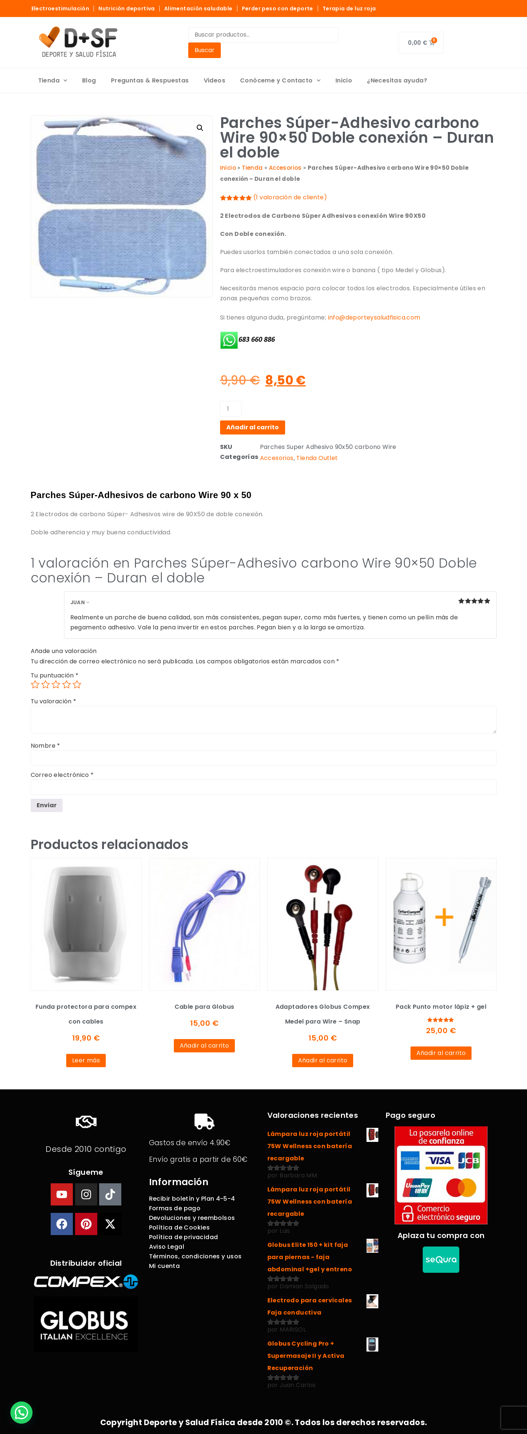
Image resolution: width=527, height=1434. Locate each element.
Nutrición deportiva (126, 8)
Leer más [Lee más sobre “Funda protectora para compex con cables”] (86, 1060)
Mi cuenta (164, 1266)
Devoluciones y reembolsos (192, 1218)
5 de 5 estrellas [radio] (76, 684)
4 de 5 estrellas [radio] (66, 684)
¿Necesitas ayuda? (397, 80)
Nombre (45, 746)
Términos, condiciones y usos (195, 1256)
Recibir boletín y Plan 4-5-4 (192, 1198)
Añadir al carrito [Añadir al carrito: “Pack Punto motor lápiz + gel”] (441, 1053)
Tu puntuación (55, 676)
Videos (214, 80)
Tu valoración (54, 701)
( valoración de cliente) (290, 197)
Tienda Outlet (317, 458)
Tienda (53, 80)
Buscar (204, 50)
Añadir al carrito (252, 427)
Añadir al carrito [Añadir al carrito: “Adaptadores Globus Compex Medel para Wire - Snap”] (323, 1060)
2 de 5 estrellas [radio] (45, 684)
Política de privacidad (183, 1237)
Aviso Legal (166, 1246)
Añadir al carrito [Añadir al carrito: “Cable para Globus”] (204, 1045)
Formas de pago (175, 1208)
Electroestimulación (60, 8)
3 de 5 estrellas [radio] (55, 684)
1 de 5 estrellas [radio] (35, 684)
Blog (89, 80)
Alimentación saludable (198, 8)
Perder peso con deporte (277, 8)
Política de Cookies (179, 1227)
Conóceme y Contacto (280, 80)
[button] (200, 128)
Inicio (343, 80)
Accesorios (285, 168)
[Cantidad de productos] (230, 409)
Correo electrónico (62, 775)
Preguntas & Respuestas (150, 80)
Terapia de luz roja (349, 8)
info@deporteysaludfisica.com (374, 317)
